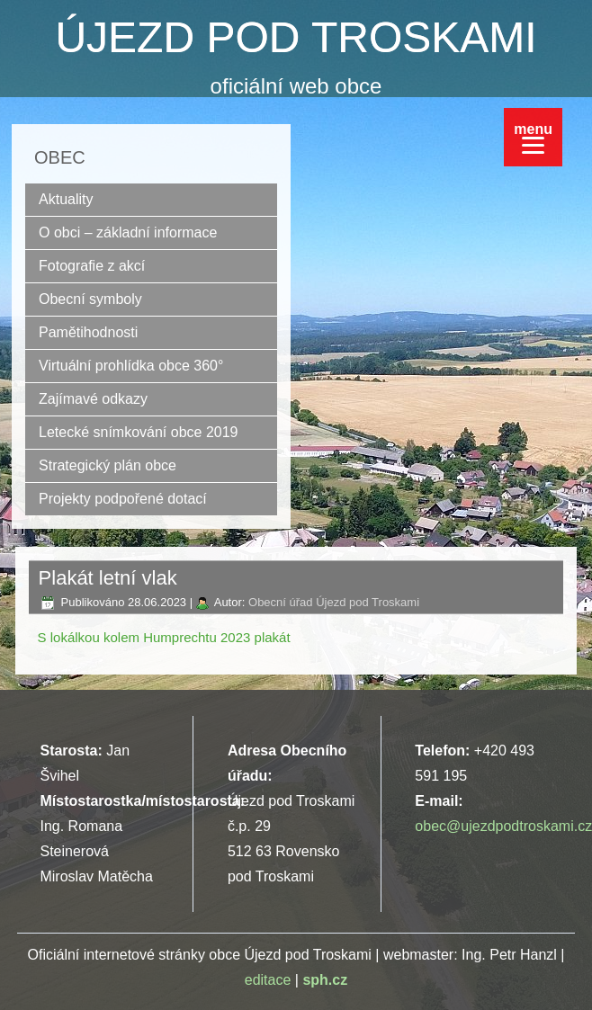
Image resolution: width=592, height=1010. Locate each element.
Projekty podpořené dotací (123, 498)
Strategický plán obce (107, 465)
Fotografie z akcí (92, 265)
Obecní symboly (90, 299)
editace (268, 980)
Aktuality (66, 199)
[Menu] (533, 137)
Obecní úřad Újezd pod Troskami (333, 602)
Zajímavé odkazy (93, 399)
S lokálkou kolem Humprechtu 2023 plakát (164, 637)
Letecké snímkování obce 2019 (138, 432)
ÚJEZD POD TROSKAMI (295, 37)
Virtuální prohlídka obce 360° (131, 365)
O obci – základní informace (128, 232)
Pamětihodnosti (88, 332)
